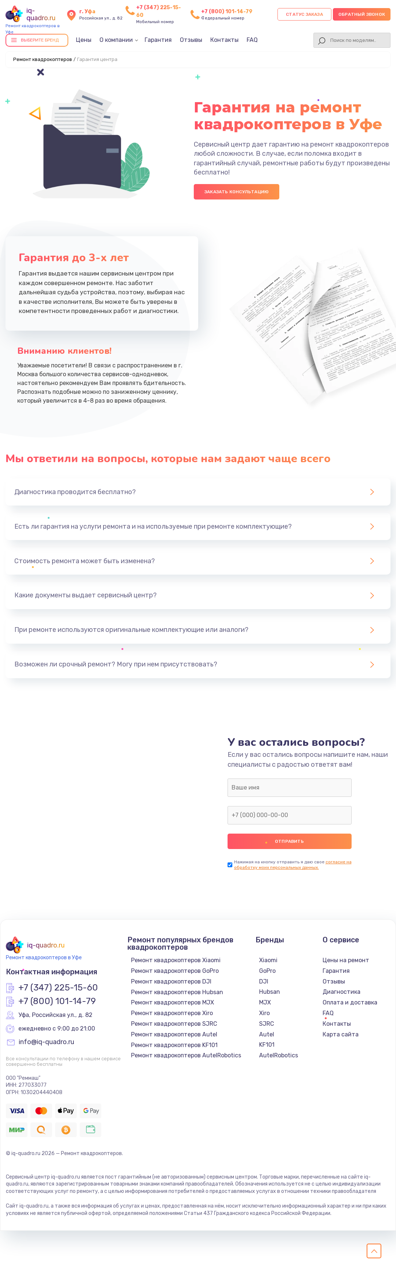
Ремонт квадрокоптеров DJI (171, 981)
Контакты (224, 39)
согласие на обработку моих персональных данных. (293, 864)
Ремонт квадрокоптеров (42, 59)
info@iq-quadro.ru (46, 1042)
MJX (265, 1002)
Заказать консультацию (236, 191)
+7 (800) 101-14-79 (227, 11)
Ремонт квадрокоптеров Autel (174, 1034)
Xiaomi (268, 960)
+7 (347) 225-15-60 (58, 988)
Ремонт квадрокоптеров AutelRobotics (186, 1055)
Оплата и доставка (350, 1002)
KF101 (267, 1044)
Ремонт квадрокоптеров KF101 (174, 1045)
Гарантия (158, 39)
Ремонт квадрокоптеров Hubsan (177, 992)
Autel (266, 1034)
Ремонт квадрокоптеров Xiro (172, 1013)
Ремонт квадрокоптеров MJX (172, 1002)
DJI (263, 981)
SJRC (266, 1023)
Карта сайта (341, 1034)
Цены (83, 39)
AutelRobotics (278, 1055)
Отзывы (191, 39)
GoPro (267, 970)
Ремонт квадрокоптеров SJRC (174, 1023)
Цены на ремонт (346, 960)
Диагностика (341, 991)
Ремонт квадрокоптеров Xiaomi (176, 960)
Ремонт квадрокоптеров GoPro (175, 970)
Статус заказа (304, 14)
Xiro (264, 1013)
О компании (116, 39)
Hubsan (269, 991)
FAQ (252, 39)
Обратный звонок (361, 14)
